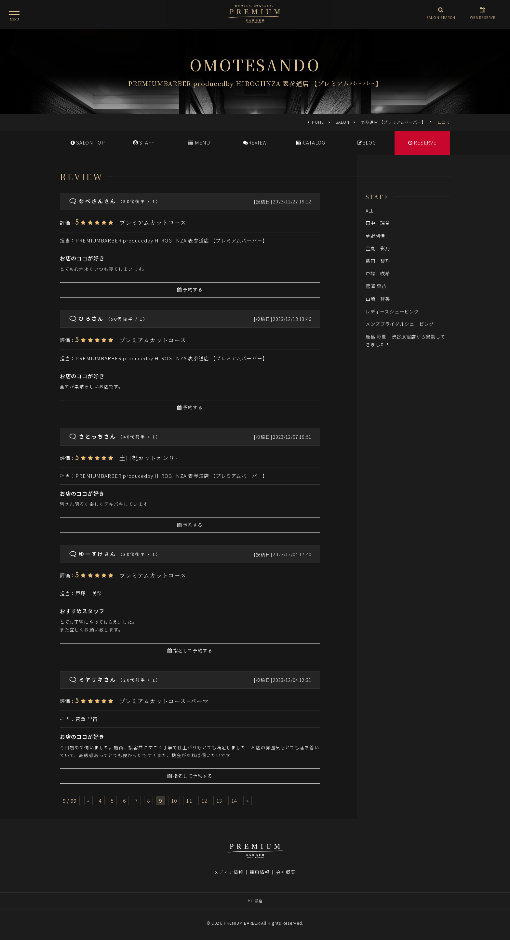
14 (234, 800)
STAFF (143, 142)
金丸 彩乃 (378, 248)
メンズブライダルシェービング (400, 323)
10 (174, 800)
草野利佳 (375, 235)
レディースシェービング (392, 311)
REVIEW (255, 142)
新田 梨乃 (378, 260)
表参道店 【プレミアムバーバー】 (393, 122)
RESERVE (422, 142)
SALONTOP (88, 142)
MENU (199, 142)
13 (219, 800)
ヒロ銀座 (255, 900)
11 (189, 800)
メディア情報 (228, 872)
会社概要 (286, 872)
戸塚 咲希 (88, 593)
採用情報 (259, 872)
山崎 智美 (378, 298)
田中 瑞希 (378, 222)
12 (204, 800)
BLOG (366, 142)
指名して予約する (190, 650)
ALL (370, 210)
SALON (342, 122)
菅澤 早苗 (86, 718)
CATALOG (310, 142)
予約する (190, 289)
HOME (318, 122)
